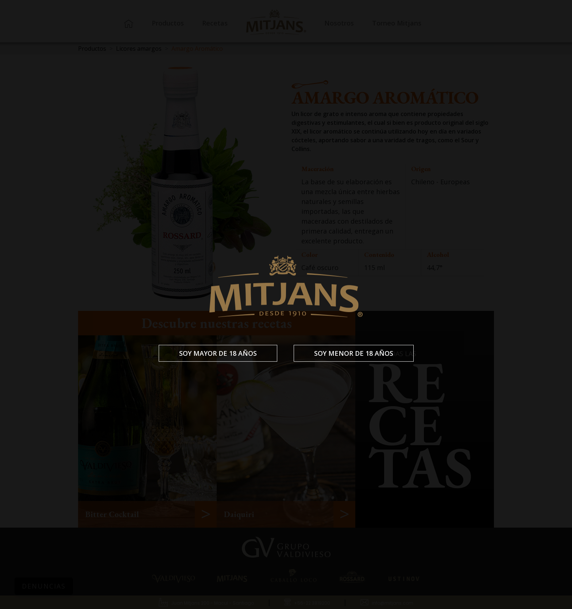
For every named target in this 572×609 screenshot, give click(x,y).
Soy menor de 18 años (353, 353)
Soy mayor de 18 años (218, 353)
